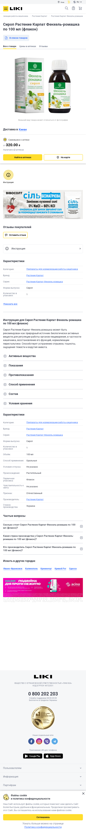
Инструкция (15, 249)
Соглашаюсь (43, 817)
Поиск (66, 8)
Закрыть (83, 793)
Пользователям (43, 768)
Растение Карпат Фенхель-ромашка (44, 281)
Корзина (80, 8)
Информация (43, 777)
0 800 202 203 (43, 694)
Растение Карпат (35, 275)
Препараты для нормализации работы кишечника (52, 269)
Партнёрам (43, 785)
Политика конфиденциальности (43, 827)
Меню (5, 8)
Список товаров (73, 8)
